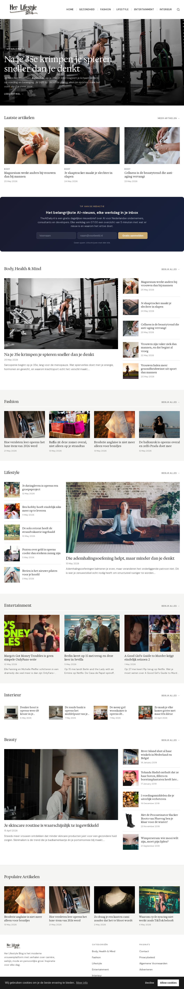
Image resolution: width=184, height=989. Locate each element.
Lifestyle (122, 9)
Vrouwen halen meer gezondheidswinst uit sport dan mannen (159, 368)
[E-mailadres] (97, 235)
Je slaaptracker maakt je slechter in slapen (156, 305)
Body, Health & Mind (103, 951)
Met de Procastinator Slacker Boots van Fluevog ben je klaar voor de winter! (159, 818)
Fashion (105, 9)
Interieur (166, 9)
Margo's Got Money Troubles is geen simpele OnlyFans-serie (28, 658)
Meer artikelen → (169, 118)
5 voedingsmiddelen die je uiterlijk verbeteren (157, 797)
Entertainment (144, 9)
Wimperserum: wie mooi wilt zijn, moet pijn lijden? (159, 840)
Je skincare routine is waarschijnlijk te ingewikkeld (51, 825)
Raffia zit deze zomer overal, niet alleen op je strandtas (68, 444)
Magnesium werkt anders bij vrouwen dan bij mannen (159, 283)
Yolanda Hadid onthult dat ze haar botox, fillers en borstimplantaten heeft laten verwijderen (160, 778)
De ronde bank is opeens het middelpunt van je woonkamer (76, 712)
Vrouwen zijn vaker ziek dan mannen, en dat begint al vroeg (159, 347)
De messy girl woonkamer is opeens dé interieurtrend (119, 712)
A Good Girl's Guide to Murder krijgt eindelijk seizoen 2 (149, 658)
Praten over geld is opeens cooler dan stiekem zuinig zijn (41, 551)
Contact (144, 951)
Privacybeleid (147, 957)
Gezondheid (87, 9)
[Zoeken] (178, 9)
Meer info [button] (82, 982)
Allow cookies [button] (168, 982)
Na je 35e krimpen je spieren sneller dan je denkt (49, 354)
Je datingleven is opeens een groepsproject (40, 487)
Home (70, 9)
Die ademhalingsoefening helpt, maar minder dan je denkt (120, 558)
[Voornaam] (56, 235)
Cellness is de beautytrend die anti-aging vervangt (160, 326)
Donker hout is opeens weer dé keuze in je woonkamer (29, 712)
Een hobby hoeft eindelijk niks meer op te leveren (41, 508)
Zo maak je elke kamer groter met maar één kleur (164, 711)
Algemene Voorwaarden (153, 963)
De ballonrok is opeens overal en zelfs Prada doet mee (159, 444)
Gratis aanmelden (132, 235)
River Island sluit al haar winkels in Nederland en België (156, 754)
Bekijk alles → (171, 269)
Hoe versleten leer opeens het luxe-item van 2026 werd (24, 444)
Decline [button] (149, 982)
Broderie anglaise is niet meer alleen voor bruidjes (114, 444)
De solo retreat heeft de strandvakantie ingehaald (38, 530)
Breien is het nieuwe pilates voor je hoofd (39, 572)
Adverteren (146, 969)
